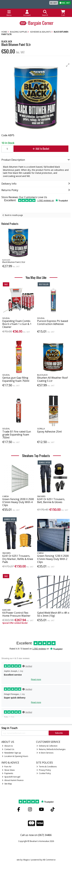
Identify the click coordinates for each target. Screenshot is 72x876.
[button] (67, 65)
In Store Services (45, 752)
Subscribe (59, 732)
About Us (7, 746)
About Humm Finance (13, 780)
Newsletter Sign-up (11, 752)
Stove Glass (8, 770)
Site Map (7, 783)
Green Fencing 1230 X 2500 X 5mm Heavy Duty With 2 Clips (53, 559)
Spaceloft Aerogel (11, 776)
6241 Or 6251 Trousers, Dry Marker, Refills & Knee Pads (17, 559)
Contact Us (8, 749)
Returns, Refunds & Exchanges (51, 749)
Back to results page (14, 215)
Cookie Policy (44, 773)
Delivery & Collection (47, 746)
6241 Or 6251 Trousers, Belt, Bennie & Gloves (51, 500)
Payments (7, 773)
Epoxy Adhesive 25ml (49, 431)
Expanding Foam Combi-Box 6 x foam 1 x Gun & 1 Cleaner (16, 324)
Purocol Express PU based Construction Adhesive (52, 322)
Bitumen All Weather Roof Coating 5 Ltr (52, 379)
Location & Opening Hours (15, 756)
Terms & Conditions (47, 766)
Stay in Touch (9, 728)
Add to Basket (41, 149)
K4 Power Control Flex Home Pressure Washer (16, 614)
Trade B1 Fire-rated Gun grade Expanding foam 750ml (16, 434)
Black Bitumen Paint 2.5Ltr (13, 262)
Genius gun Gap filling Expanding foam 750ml (15, 379)
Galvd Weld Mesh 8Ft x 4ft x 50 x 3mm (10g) (53, 614)
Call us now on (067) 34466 (36, 835)
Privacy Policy (44, 770)
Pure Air (6, 766)
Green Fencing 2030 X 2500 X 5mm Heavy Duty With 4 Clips (18, 502)
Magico (26, 859)
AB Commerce (49, 859)
